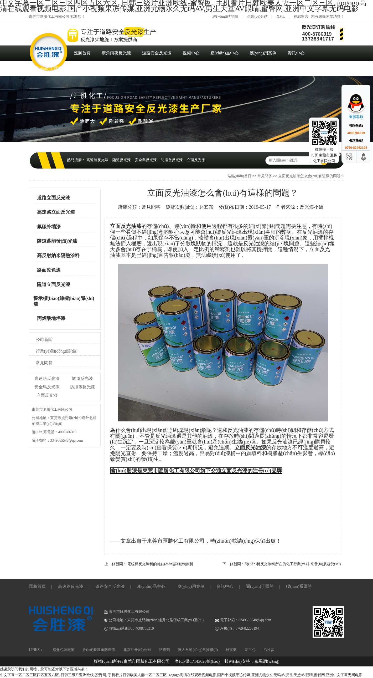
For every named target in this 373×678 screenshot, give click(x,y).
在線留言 (301, 16)
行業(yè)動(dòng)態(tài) (56, 351)
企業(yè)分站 (257, 16)
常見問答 (264, 176)
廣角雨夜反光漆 (116, 53)
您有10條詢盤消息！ (327, 16)
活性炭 (268, 650)
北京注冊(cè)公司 (137, 650)
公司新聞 (44, 339)
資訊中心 (296, 53)
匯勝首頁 (82, 53)
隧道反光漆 (121, 160)
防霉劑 (164, 650)
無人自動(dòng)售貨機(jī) (198, 650)
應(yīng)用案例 (263, 53)
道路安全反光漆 (157, 53)
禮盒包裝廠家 (64, 650)
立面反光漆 (196, 160)
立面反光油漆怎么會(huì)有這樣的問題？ (311, 176)
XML (281, 16)
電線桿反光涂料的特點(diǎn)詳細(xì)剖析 (160, 564)
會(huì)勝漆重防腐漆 (98, 650)
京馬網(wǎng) (266, 661)
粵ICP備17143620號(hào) (197, 661)
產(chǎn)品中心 (224, 53)
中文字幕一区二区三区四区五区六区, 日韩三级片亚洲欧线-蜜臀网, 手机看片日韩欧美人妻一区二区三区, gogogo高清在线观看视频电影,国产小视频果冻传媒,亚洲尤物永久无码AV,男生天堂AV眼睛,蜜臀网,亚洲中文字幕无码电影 (181, 675)
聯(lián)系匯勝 (86, 68)
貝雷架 (231, 650)
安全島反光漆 (146, 160)
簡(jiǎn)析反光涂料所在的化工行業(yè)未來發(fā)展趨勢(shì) (293, 564)
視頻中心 (191, 53)
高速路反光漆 (97, 160)
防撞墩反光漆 (172, 160)
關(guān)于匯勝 (48, 68)
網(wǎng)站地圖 (225, 16)
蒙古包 (250, 650)
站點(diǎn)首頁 (239, 176)
